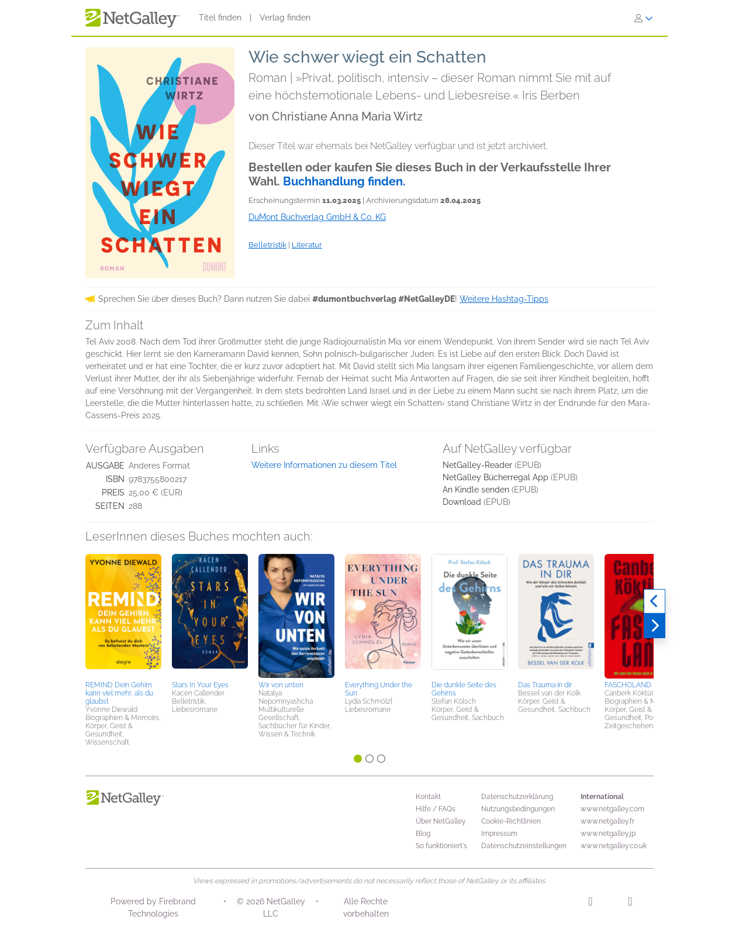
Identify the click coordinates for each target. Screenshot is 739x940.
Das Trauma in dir (545, 685)
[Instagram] (590, 903)
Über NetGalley (441, 821)
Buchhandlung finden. (344, 181)
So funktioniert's (441, 846)
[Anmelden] (644, 18)
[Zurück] (654, 601)
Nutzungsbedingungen (518, 809)
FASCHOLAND (628, 685)
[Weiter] (654, 626)
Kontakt (428, 797)
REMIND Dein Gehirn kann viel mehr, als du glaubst (119, 693)
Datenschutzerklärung (517, 797)
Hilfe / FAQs (435, 809)
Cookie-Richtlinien (511, 821)
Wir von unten (280, 685)
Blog (423, 833)
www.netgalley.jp (608, 833)
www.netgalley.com (612, 809)
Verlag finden (285, 17)
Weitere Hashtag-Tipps (504, 299)
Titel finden (220, 17)
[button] (123, 615)
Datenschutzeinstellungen (524, 846)
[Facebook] (630, 903)
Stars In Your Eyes (200, 685)
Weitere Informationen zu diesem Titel (324, 465)
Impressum (499, 833)
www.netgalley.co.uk (614, 846)
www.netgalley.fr (607, 821)
